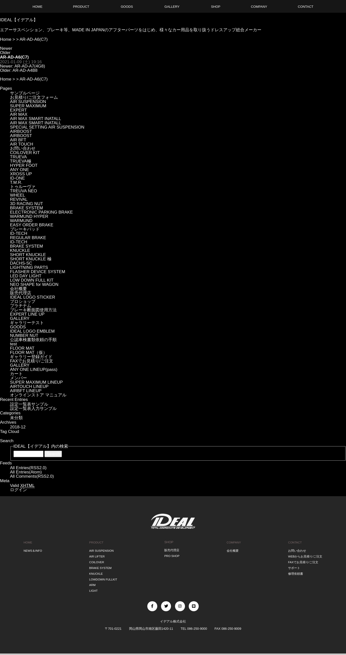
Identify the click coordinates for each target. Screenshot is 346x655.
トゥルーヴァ (22, 186)
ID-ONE (17, 178)
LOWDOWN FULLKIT (103, 576)
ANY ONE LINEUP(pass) (33, 369)
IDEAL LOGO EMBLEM (32, 331)
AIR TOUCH (21, 144)
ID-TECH (18, 233)
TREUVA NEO (23, 191)
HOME (27, 542)
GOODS (18, 327)
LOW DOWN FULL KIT (31, 280)
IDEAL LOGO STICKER (32, 297)
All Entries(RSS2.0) (28, 467)
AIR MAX (18, 114)
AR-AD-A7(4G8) (29, 66)
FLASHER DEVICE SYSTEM (37, 271)
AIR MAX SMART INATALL (35, 118)
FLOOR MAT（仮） (28, 352)
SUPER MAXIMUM (28, 106)
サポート (292, 565)
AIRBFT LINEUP (25, 390)
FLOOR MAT (22, 348)
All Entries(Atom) (26, 472)
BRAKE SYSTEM (26, 208)
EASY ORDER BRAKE (31, 225)
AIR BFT (18, 140)
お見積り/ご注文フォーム (34, 97)
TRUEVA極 (20, 161)
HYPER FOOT (24, 165)
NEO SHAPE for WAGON (34, 284)
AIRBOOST (21, 131)
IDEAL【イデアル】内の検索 (40, 446)
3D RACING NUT (26, 203)
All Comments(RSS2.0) (32, 476)
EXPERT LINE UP (27, 314)
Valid (22, 485)
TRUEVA (18, 157)
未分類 (16, 417)
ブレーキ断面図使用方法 (33, 310)
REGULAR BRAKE (28, 237)
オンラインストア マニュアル (38, 395)
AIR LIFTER (96, 555)
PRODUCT (96, 542)
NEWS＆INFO (32, 550)
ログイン (18, 489)
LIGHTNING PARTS (29, 267)
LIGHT (92, 586)
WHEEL (17, 195)
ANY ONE (19, 169)
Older (5, 52)
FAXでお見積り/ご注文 (31, 361)
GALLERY (19, 318)
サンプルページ (25, 93)
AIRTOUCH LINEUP (29, 386)
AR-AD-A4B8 (24, 70)
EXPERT (18, 110)
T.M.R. (16, 182)
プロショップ (22, 301)
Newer (6, 48)
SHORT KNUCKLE (28, 254)
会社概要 (18, 288)
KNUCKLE (20, 250)
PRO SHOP (172, 555)
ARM (91, 581)
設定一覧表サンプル (29, 404)
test (13, 344)
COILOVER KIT (25, 152)
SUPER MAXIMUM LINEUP (36, 382)
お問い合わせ (22, 148)
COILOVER (96, 560)
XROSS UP (21, 174)
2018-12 (17, 427)
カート (16, 373)
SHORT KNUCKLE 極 (30, 259)
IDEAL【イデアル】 (19, 20)
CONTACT (293, 542)
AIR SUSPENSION (28, 101)
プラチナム (20, 305)
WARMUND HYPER (29, 216)
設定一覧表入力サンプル (33, 408)
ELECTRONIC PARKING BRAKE (41, 212)
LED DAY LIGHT (25, 276)
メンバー (18, 378)
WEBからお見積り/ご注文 (305, 555)
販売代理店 (20, 293)
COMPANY (233, 542)
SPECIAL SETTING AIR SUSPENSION (47, 127)
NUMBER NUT (24, 335)
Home (5, 39)
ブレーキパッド (25, 229)
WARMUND (21, 220)
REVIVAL (19, 199)
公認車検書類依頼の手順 (33, 339)
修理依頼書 (294, 570)
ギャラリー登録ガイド (31, 356)
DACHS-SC (21, 263)
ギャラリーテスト (27, 322)
